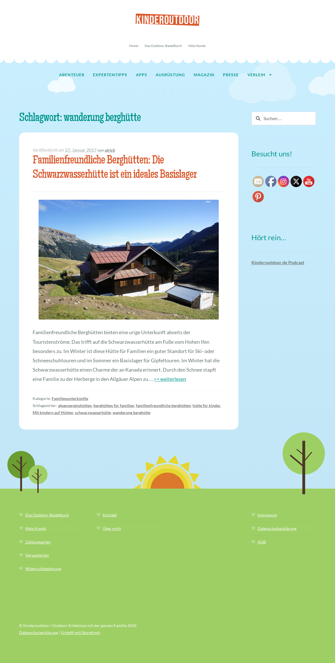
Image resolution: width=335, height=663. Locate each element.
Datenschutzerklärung (277, 528)
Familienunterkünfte (70, 398)
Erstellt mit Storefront (80, 632)
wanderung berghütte (131, 412)
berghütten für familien (113, 405)
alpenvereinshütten (75, 405)
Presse (231, 74)
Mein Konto (197, 46)
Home (133, 46)
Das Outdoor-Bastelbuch (163, 46)
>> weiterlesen (170, 379)
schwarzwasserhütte (93, 412)
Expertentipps (110, 74)
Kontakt (110, 515)
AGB (262, 542)
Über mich (112, 528)
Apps (141, 74)
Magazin (204, 74)
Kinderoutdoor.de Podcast (277, 262)
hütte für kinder (206, 405)
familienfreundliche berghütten (163, 405)
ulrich (110, 150)
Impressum (267, 515)
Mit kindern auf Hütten (53, 412)
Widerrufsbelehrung (43, 568)
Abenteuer (71, 74)
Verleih (256, 74)
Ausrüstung (170, 74)
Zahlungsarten (38, 542)
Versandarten (37, 555)
